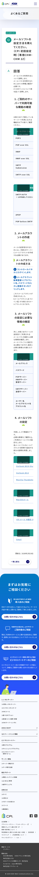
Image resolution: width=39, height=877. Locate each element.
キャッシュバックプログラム (11, 749)
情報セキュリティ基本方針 (9, 827)
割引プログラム (7, 745)
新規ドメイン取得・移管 (10, 719)
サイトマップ (5, 835)
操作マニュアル (7, 784)
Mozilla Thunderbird (25, 479)
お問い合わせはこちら (20, 617)
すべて (5, 794)
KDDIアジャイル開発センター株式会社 (15, 861)
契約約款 (31, 832)
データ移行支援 (7, 767)
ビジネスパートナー (8, 740)
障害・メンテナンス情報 (10, 777)
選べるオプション (8, 715)
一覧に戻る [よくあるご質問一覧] (15, 561)
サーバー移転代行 (8, 764)
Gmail (19, 539)
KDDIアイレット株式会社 (22, 856)
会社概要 (4, 822)
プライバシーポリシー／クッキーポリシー (14, 824)
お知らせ (5, 790)
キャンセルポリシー (7, 837)
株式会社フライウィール (10, 866)
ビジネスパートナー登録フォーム (9, 753)
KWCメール (6, 711)
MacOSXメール (22, 499)
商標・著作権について (8, 830)
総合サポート (6, 772)
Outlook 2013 (22, 473)
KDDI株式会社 (8, 856)
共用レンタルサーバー (9, 704)
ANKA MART (6, 728)
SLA (18, 837)
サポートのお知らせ (9, 802)
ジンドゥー (6, 849)
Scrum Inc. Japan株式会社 (12, 864)
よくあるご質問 (7, 781)
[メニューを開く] (35, 4)
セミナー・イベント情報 (10, 734)
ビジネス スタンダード (9, 708)
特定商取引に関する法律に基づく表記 (13, 832)
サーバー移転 (6, 759)
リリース (5, 805)
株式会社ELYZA (8, 858)
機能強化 (6, 809)
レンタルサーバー (8, 700)
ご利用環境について (18, 835)
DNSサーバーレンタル (9, 723)
